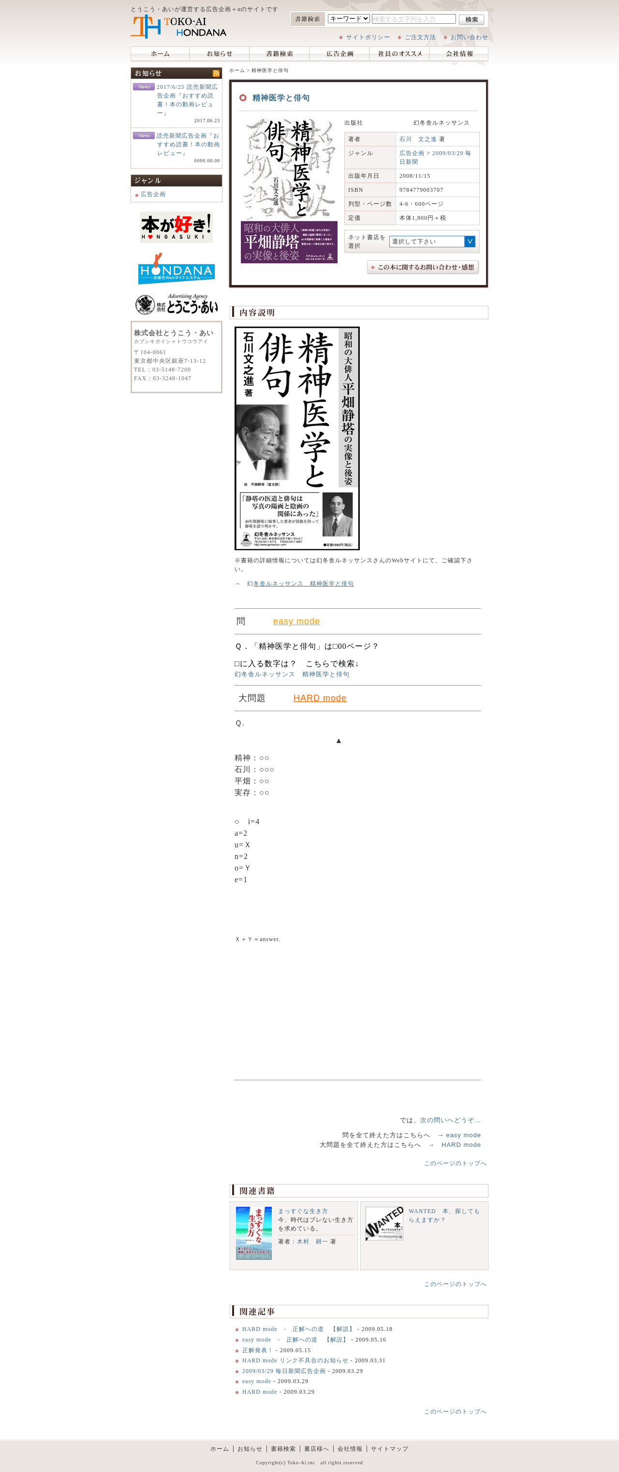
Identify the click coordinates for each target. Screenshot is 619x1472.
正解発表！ (258, 1350)
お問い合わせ (469, 37)
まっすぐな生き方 (303, 1211)
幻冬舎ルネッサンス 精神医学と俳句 (292, 674)
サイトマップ (390, 1448)
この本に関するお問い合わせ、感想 (423, 267)
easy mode (463, 1135)
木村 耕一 (312, 1241)
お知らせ (220, 54)
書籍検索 (280, 54)
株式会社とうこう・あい (179, 26)
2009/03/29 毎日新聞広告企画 (284, 1371)
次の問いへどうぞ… (450, 1120)
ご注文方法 (420, 37)
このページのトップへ (455, 1163)
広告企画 (339, 54)
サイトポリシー (368, 37)
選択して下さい (414, 241)
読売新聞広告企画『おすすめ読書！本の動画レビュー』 (188, 144)
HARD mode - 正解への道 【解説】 (299, 1329)
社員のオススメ (399, 54)
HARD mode (461, 1144)
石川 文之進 (418, 139)
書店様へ (316, 1448)
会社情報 (458, 54)
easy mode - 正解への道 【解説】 (295, 1339)
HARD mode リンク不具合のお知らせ (295, 1360)
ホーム (160, 54)
